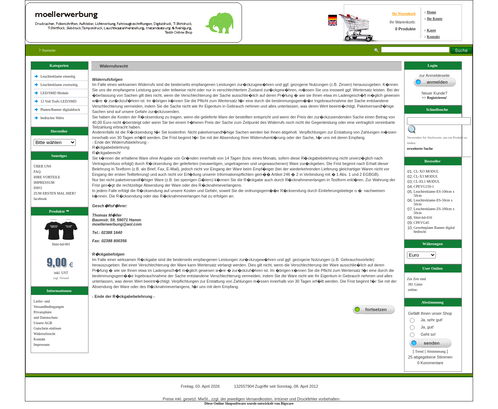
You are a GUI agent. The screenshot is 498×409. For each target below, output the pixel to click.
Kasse (431, 30)
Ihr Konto (434, 19)
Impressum (41, 345)
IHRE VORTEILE (47, 177)
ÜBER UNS (42, 166)
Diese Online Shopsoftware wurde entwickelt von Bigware (249, 403)
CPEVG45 (421, 223)
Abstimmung (436, 351)
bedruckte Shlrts (52, 118)
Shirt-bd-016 (422, 217)
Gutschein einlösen (47, 328)
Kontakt (433, 37)
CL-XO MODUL (426, 171)
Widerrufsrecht (44, 334)
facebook (40, 199)
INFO (38, 188)
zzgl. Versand (61, 278)
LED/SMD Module (54, 93)
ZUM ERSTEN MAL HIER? (55, 193)
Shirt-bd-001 (61, 244)
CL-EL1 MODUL (426, 181)
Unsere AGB (43, 323)
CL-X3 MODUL (425, 176)
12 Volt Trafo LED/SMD (58, 101)
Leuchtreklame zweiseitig (59, 85)
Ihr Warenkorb (404, 14)
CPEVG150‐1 (423, 186)
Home (431, 12)
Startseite (47, 50)
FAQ (37, 172)
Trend (419, 351)
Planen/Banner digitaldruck (60, 110)
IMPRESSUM (44, 182)
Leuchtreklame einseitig (58, 76)
